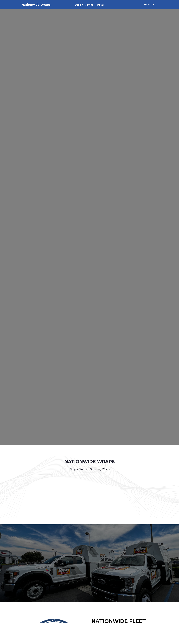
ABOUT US (148, 4)
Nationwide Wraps (36, 4)
